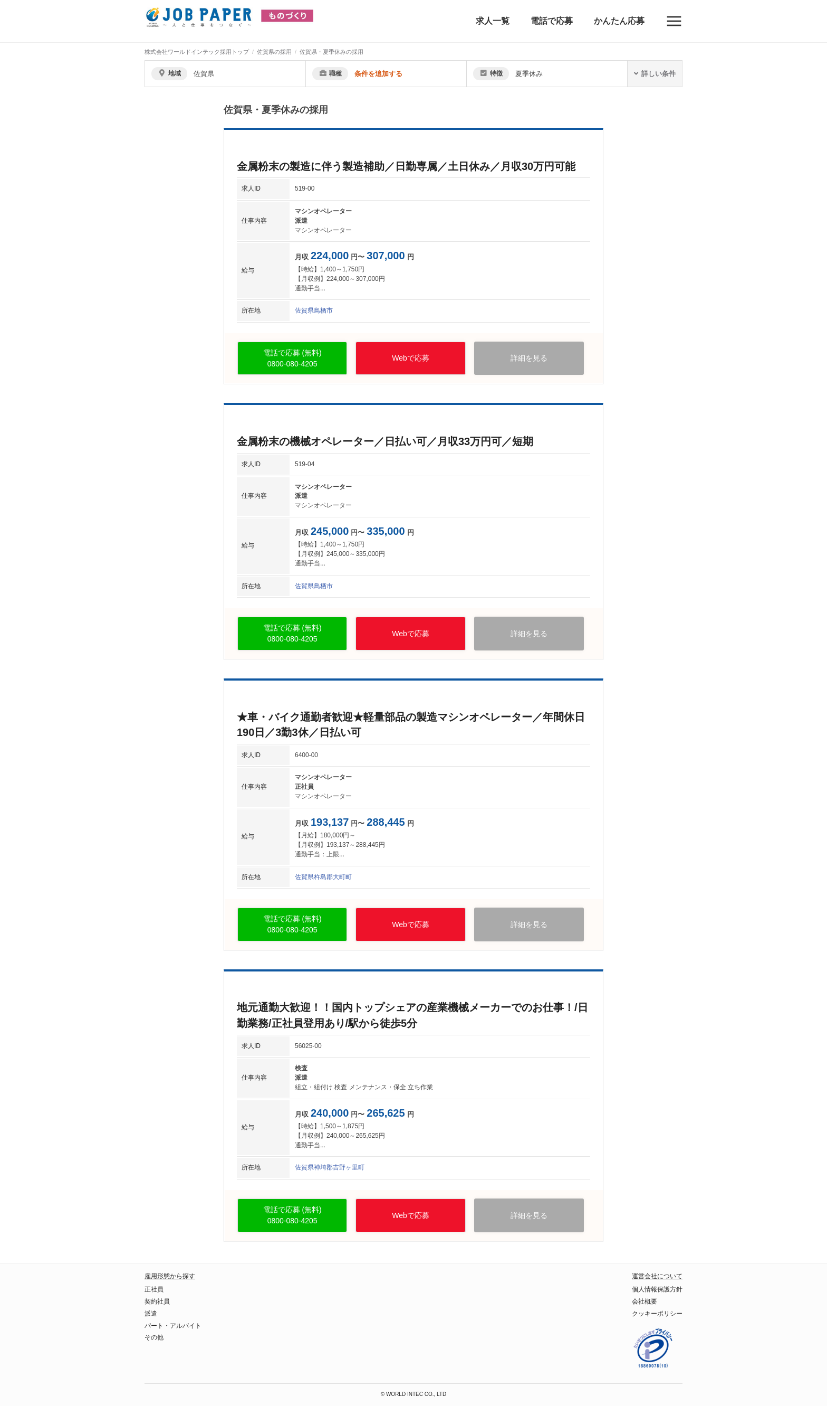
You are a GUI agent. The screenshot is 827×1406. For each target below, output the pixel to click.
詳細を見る (529, 358)
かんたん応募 (619, 20)
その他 (154, 1337)
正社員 (154, 1289)
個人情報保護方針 (657, 1289)
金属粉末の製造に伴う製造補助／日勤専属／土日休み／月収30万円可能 (406, 166)
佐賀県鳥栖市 (314, 310)
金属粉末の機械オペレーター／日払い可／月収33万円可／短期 (385, 441)
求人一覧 (492, 20)
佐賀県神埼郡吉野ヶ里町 (329, 1167)
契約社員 (157, 1301)
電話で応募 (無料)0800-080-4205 (292, 358)
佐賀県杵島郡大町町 (323, 877)
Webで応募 (410, 358)
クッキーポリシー (657, 1313)
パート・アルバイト (173, 1325)
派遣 (151, 1313)
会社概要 (644, 1301)
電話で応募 (552, 20)
